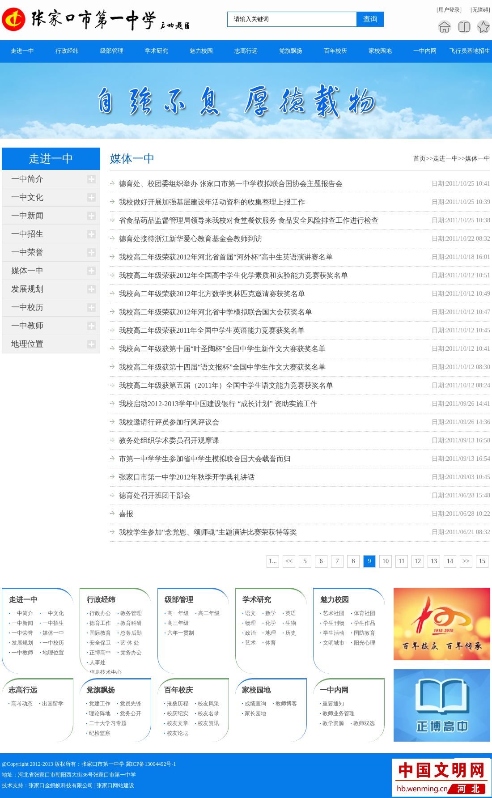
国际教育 (100, 633)
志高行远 (22, 690)
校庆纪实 (177, 713)
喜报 (126, 514)
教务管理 (131, 613)
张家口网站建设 (115, 785)
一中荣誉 (27, 252)
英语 (290, 613)
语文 (250, 613)
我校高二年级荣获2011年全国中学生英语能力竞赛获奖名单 (212, 330)
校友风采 (208, 703)
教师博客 (286, 703)
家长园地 (255, 713)
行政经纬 (101, 599)
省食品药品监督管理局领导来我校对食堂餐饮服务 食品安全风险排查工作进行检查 (248, 220)
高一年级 (178, 613)
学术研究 (256, 599)
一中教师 (27, 325)
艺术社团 (333, 613)
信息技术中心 (105, 672)
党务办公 (131, 652)
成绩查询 (255, 703)
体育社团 (364, 613)
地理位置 (27, 344)
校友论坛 (177, 733)
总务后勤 (131, 633)
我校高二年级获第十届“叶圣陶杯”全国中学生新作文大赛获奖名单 (222, 348)
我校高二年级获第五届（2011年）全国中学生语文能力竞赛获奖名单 (226, 385)
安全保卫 (100, 643)
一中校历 (27, 307)
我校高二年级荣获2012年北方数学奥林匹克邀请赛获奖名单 (212, 293)
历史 (290, 633)
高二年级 (209, 613)
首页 (419, 158)
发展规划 (27, 288)
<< (289, 561)
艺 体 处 (129, 643)
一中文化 (27, 197)
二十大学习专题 (108, 723)
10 (385, 561)
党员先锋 (130, 703)
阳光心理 (364, 643)
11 (401, 561)
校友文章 (177, 723)
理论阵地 (99, 713)
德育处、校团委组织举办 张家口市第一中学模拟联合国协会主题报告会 (231, 183)
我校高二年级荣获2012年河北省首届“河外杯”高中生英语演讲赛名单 (226, 257)
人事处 (97, 662)
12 (418, 561)
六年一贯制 (180, 633)
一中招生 (27, 233)
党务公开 (130, 713)
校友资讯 (208, 723)
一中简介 (27, 178)
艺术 (250, 643)
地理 (270, 633)
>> (466, 561)
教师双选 (364, 723)
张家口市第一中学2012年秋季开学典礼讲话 (187, 477)
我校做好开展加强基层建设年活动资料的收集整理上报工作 (212, 202)
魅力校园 (334, 599)
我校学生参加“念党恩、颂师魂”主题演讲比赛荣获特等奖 (208, 532)
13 (434, 561)
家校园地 (256, 690)
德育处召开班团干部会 (155, 495)
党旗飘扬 (100, 690)
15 (482, 561)
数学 (270, 613)
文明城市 (333, 643)
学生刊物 (333, 623)
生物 (290, 623)
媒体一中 (27, 270)
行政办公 (100, 613)
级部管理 (179, 599)
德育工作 (100, 623)
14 (450, 561)
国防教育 (364, 633)
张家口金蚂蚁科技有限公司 (61, 785)
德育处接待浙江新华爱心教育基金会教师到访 (190, 238)
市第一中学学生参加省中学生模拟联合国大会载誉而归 (205, 459)
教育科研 (131, 623)
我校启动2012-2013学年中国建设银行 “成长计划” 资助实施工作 (218, 403)
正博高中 (100, 652)
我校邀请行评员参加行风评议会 (169, 422)
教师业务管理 (338, 713)
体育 (270, 643)
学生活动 (333, 633)
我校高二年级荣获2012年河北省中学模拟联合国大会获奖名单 (215, 312)
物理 (250, 623)
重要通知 (333, 703)
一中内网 (334, 690)
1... (273, 561)
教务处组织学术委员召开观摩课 (169, 440)
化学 (270, 623)
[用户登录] (449, 10)
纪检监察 (99, 733)
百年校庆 (178, 690)
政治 (250, 633)
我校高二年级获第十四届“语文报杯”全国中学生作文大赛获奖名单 (222, 367)
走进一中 (445, 158)
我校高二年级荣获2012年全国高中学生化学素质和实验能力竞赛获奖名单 (233, 275)
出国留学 (53, 703)
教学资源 (333, 723)
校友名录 (208, 713)
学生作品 (364, 623)
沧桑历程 (177, 703)
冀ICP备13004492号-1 (151, 764)
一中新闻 (27, 215)
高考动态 (22, 703)
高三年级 (178, 623)
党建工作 (99, 703)
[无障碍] (480, 10)
